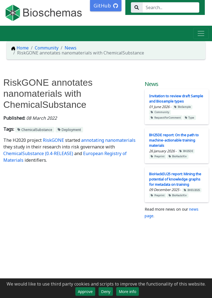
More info (127, 291)
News (70, 48)
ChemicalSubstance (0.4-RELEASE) (38, 153)
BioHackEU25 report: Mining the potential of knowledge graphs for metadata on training (175, 179)
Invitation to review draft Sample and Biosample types (176, 98)
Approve (85, 291)
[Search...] (170, 7)
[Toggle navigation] (201, 33)
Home (20, 48)
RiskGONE (53, 140)
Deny (105, 291)
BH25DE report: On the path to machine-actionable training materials (174, 140)
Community (47, 48)
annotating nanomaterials (108, 140)
